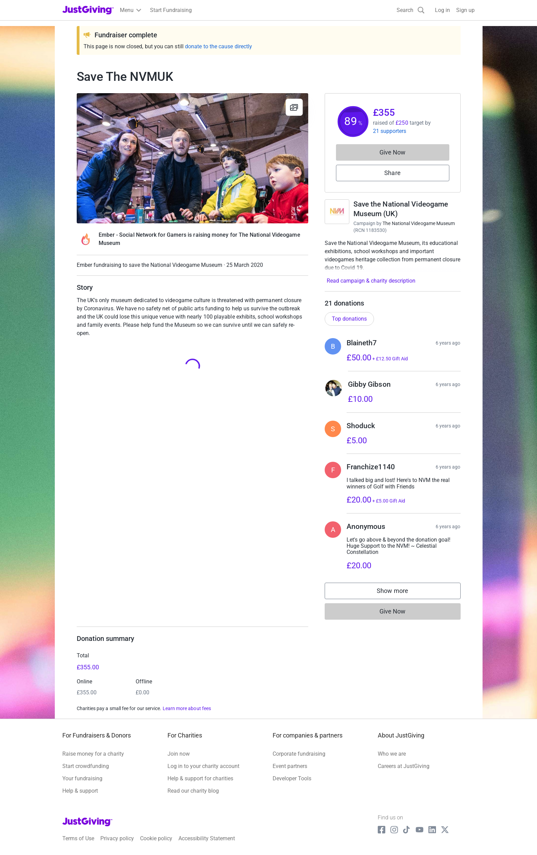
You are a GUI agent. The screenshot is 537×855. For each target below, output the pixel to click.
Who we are (392, 754)
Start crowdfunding (85, 766)
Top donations (349, 318)
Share (392, 172)
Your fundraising (82, 778)
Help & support (80, 791)
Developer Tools (292, 778)
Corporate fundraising (299, 754)
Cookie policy (156, 838)
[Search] (411, 10)
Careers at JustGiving (403, 766)
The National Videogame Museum (419, 223)
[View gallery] (294, 107)
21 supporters (390, 131)
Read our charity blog (193, 791)
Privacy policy (117, 838)
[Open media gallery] (192, 158)
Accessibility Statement (206, 838)
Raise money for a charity (93, 754)
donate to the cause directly (218, 46)
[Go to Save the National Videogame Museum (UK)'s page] (337, 211)
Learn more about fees (187, 708)
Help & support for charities (200, 778)
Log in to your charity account (203, 766)
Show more (399, 592)
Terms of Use (78, 838)
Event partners (290, 766)
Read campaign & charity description (371, 280)
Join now (178, 754)
